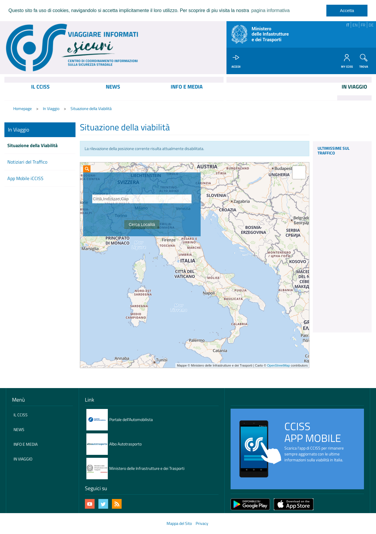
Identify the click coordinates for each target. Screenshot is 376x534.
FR (363, 25)
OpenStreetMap (278, 366)
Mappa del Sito (179, 524)
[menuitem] (40, 92)
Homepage (22, 109)
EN (354, 25)
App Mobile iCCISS (25, 178)
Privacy (202, 524)
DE (371, 25)
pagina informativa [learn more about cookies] (270, 10)
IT (347, 25)
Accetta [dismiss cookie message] (347, 10)
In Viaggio (51, 109)
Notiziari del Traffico (27, 162)
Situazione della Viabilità (91, 109)
